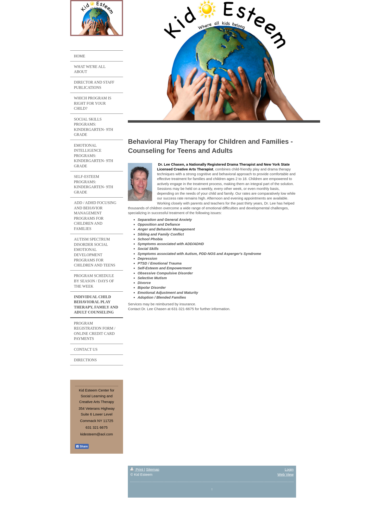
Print (137, 469)
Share (82, 446)
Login (289, 469)
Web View (286, 474)
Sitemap (152, 469)
